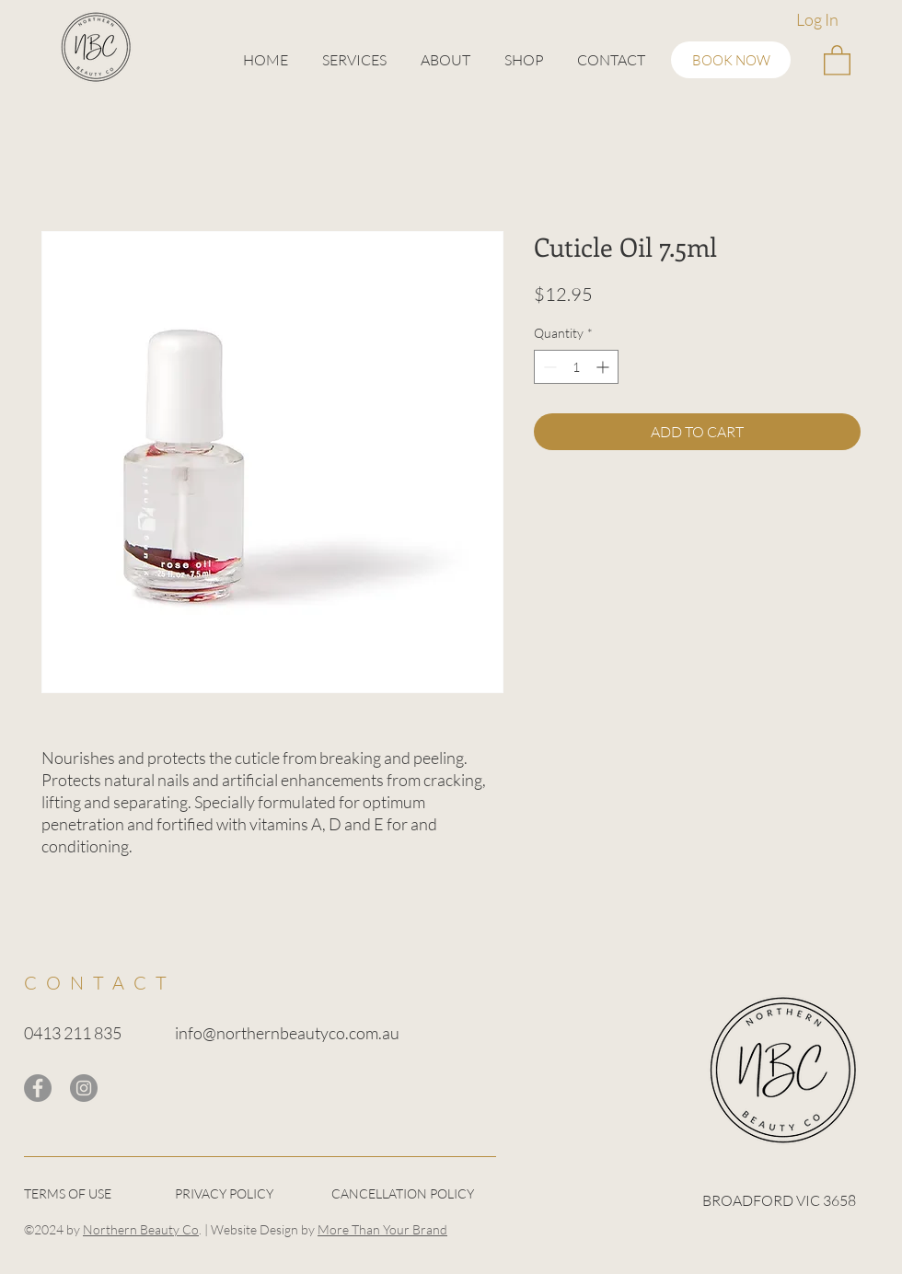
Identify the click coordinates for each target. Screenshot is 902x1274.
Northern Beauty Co (141, 1229)
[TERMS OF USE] (89, 1194)
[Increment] (604, 367)
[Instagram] (84, 1088)
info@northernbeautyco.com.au (287, 1033)
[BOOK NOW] (731, 59)
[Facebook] (38, 1088)
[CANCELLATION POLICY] (413, 1194)
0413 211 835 (72, 1033)
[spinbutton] (576, 367)
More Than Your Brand (382, 1229)
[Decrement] (548, 367)
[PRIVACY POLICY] (240, 1194)
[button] (354, 60)
